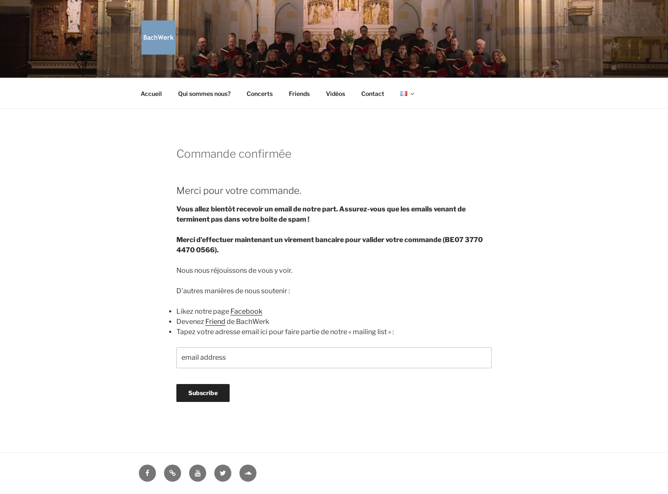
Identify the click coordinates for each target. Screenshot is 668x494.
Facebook (246, 311)
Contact (372, 93)
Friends (299, 93)
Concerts (260, 93)
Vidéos (335, 93)
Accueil (151, 93)
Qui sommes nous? (204, 93)
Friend (215, 322)
